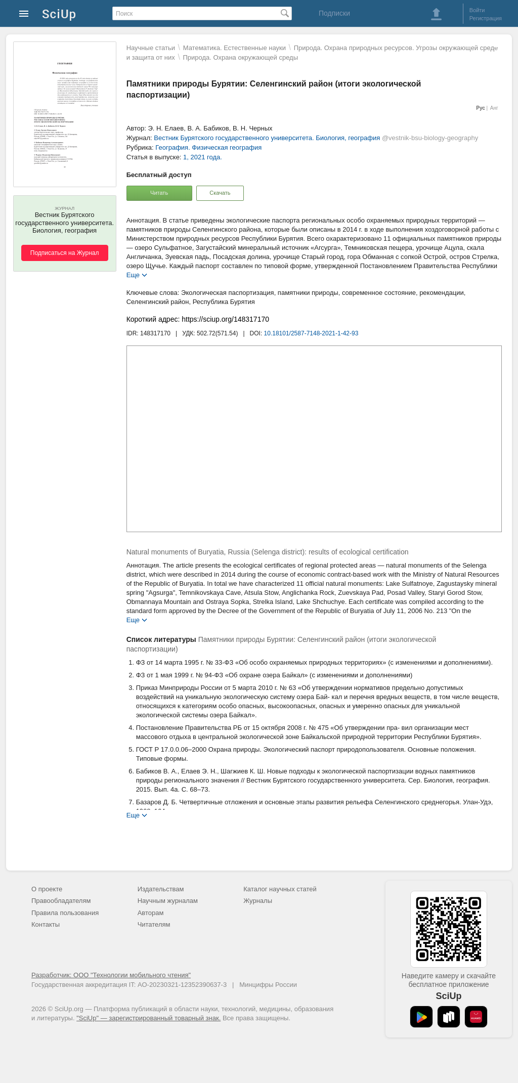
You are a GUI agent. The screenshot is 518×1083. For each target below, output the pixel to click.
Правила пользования (65, 913)
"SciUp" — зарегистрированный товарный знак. (148, 1018)
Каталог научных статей (280, 889)
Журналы (257, 900)
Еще (133, 274)
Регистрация (485, 18)
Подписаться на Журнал (64, 252)
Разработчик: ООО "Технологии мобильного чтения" (111, 975)
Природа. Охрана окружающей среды (240, 57)
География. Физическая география (208, 147)
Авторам (151, 913)
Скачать (219, 193)
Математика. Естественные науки (234, 48)
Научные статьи (150, 48)
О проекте (46, 889)
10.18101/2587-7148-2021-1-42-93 (311, 333)
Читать (159, 193)
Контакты (45, 924)
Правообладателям (61, 900)
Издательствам (161, 889)
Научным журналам (168, 900)
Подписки (334, 13)
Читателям (154, 924)
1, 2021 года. (202, 157)
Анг (494, 108)
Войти (477, 10)
